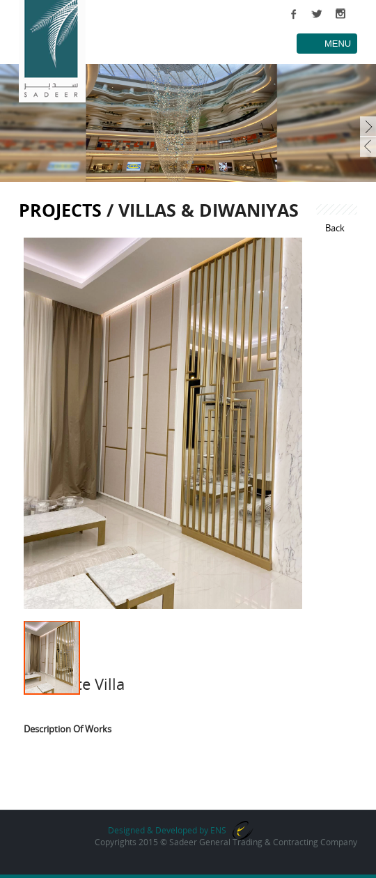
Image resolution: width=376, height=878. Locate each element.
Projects (60, 210)
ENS (218, 830)
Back (335, 228)
